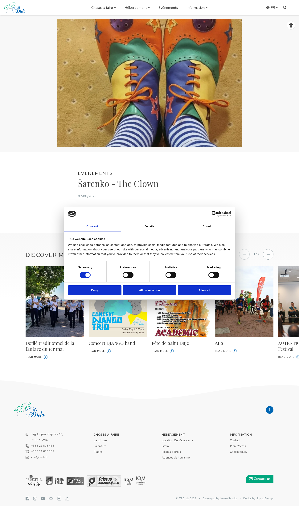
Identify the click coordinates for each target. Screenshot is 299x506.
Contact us (260, 478)
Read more (36, 357)
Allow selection (149, 290)
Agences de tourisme (176, 457)
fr (270, 7)
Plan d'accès (238, 446)
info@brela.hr (39, 457)
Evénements (168, 7)
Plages (98, 452)
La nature (100, 446)
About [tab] (207, 226)
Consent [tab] (92, 226)
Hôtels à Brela (171, 452)
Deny (94, 290)
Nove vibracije (228, 498)
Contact (235, 440)
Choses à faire (102, 7)
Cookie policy (238, 452)
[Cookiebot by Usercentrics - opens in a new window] (214, 214)
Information (195, 7)
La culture (100, 440)
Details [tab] (149, 226)
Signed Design (264, 498)
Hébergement (136, 7)
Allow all (204, 290)
